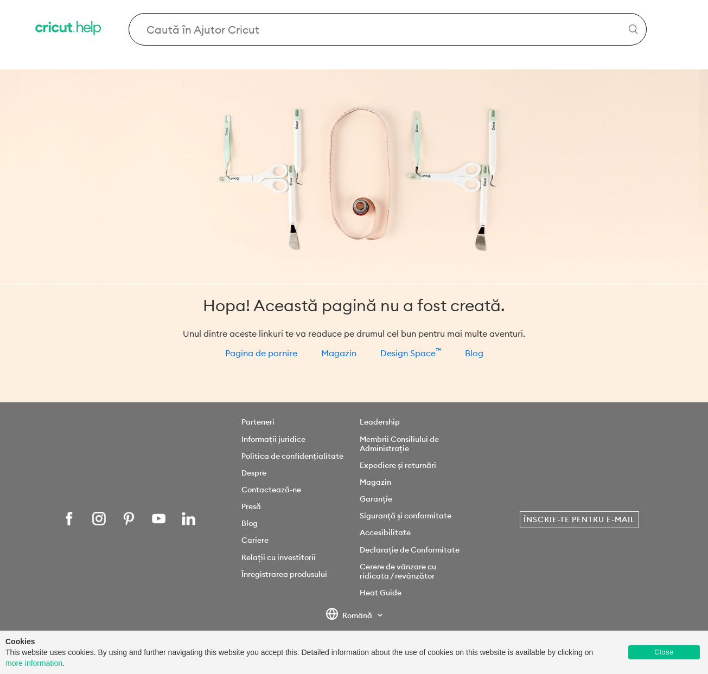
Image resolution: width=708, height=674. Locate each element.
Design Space (410, 353)
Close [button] (664, 652)
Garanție (376, 499)
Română (350, 616)
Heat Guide (380, 593)
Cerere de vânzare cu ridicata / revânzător (398, 571)
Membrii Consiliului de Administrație (399, 443)
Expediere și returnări (398, 465)
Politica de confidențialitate (292, 456)
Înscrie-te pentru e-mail (579, 519)
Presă (251, 506)
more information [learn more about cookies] (33, 663)
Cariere (255, 540)
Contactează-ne (271, 490)
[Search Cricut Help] (388, 29)
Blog (474, 353)
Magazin (338, 353)
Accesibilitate (385, 532)
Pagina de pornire (261, 353)
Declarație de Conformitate (410, 550)
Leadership (380, 422)
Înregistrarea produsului (284, 574)
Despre (253, 473)
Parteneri (258, 422)
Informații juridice (273, 439)
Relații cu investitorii (278, 557)
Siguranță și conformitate (405, 516)
